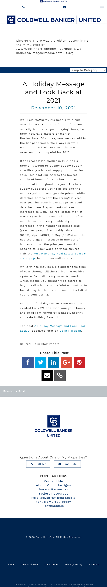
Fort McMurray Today (53, 501)
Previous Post (14, 391)
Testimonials (53, 506)
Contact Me (53, 481)
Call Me (38, 463)
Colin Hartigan (70, 330)
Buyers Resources (53, 489)
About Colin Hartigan (53, 485)
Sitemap (94, 564)
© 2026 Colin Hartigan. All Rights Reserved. (54, 537)
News (11, 564)
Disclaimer (51, 564)
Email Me (68, 463)
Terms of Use (29, 564)
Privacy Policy (73, 564)
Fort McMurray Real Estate (53, 497)
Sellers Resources (53, 493)
